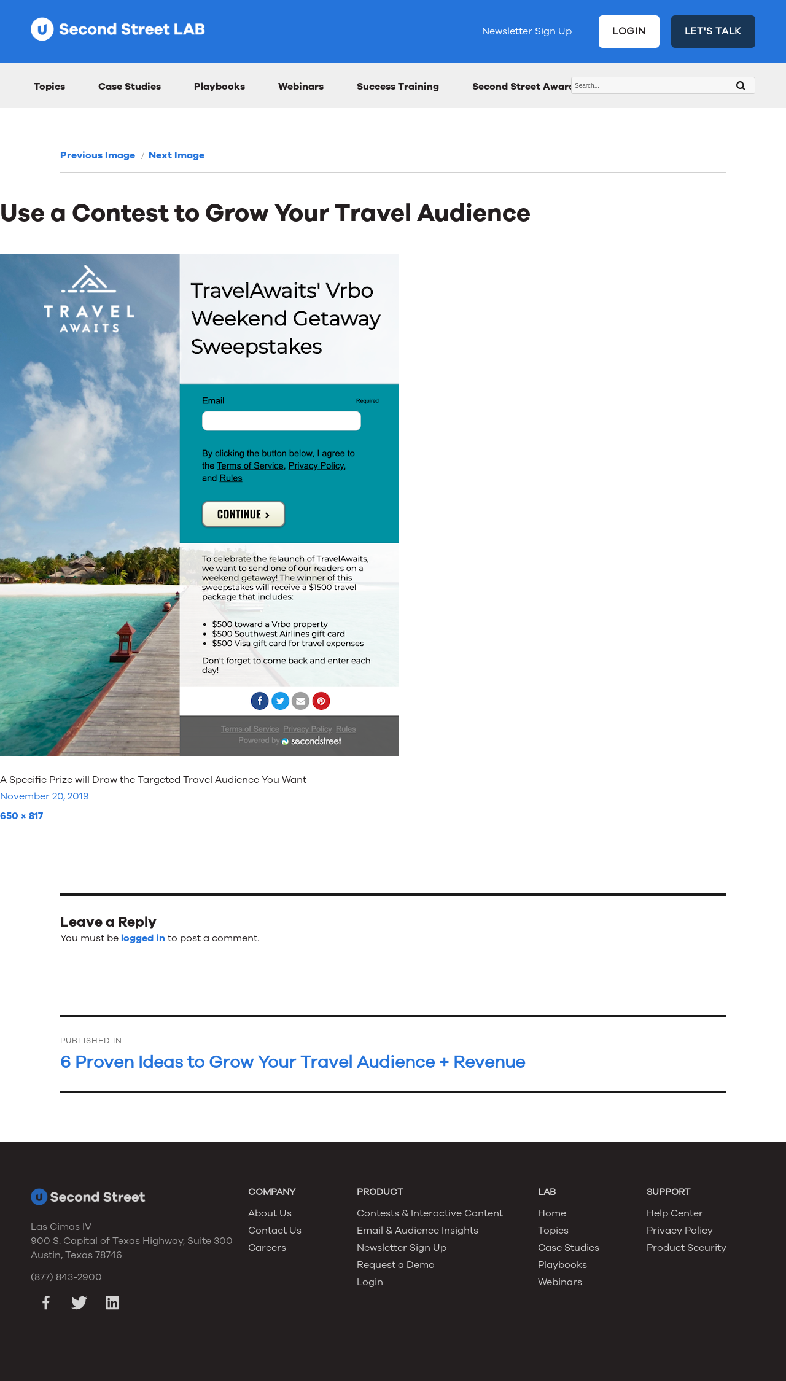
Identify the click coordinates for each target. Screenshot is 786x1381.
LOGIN (629, 31)
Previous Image (97, 155)
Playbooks (219, 86)
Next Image (176, 155)
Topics (49, 86)
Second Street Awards (526, 86)
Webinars (301, 86)
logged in (143, 938)
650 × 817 (21, 816)
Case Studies (129, 86)
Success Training (398, 86)
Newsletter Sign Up (527, 31)
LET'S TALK (713, 31)
